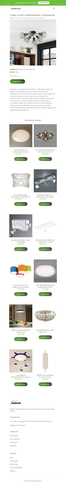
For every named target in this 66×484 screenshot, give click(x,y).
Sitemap (12, 471)
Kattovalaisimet (30, 69)
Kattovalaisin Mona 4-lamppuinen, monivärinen (20, 286)
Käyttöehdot (14, 464)
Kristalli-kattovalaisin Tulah (45, 330)
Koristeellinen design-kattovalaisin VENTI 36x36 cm (20, 196)
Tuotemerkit (13, 442)
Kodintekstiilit (14, 436)
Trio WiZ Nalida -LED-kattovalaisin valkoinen (20, 151)
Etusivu (12, 18)
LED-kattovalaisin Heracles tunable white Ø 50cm (45, 286)
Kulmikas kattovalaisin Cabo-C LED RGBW (21, 241)
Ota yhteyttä (14, 461)
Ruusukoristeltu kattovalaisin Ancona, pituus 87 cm (45, 151)
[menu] (54, 8)
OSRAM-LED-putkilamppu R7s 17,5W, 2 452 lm (45, 376)
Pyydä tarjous (43, 2)
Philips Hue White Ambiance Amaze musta (21, 331)
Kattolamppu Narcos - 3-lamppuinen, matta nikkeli (45, 196)
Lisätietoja (17, 81)
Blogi (11, 457)
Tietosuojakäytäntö (16, 467)
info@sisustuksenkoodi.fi (18, 425)
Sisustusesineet (15, 439)
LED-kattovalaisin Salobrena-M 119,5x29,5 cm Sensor (45, 241)
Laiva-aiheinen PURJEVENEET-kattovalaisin (20, 376)
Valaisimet (21, 69)
